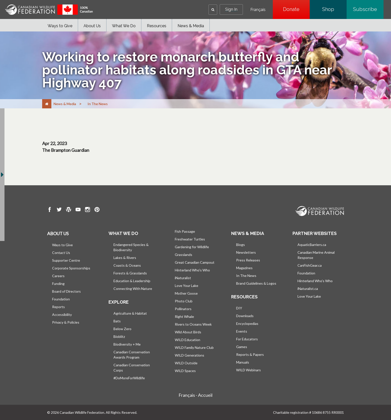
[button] (212, 9)
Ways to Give (60, 25)
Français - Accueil (195, 395)
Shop (334, 9)
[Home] (46, 103)
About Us (92, 25)
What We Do (124, 25)
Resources (156, 25)
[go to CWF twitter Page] (59, 210)
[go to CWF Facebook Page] (49, 210)
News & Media (191, 25)
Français (258, 9)
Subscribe (368, 9)
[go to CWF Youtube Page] (78, 210)
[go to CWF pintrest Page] (97, 210)
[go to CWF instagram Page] (87, 210)
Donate (296, 9)
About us (58, 233)
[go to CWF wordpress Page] (68, 210)
